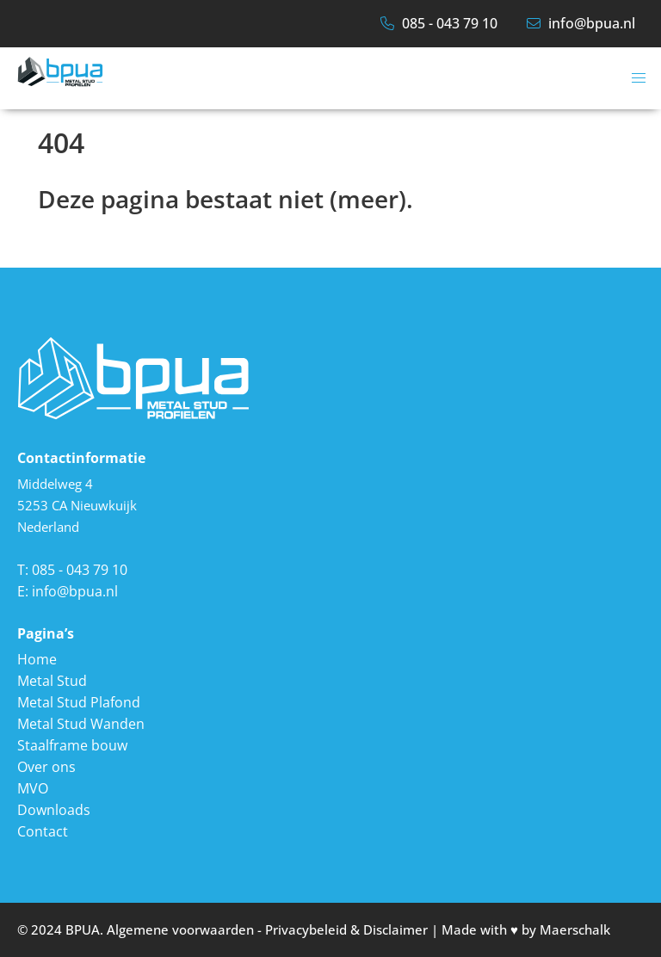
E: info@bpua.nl (67, 591)
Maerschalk (575, 929)
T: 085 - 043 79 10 (72, 569)
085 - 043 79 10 (438, 23)
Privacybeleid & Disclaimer (346, 929)
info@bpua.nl (581, 23)
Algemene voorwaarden (180, 929)
